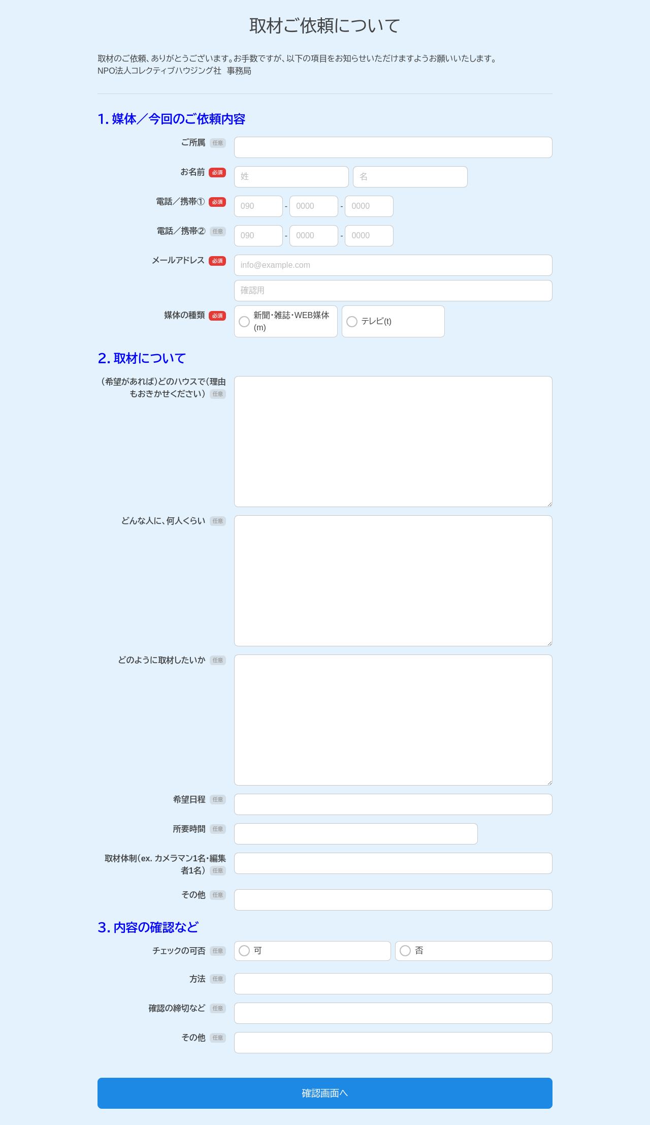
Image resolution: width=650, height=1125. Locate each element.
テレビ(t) (369, 321)
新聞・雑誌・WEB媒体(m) (284, 321)
